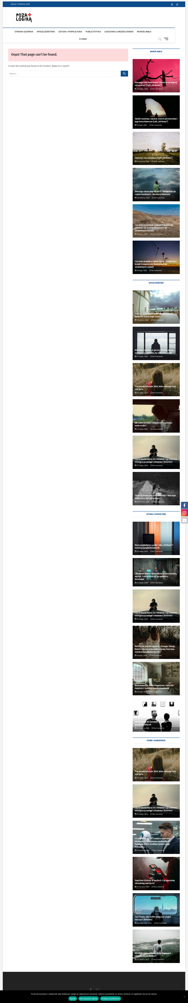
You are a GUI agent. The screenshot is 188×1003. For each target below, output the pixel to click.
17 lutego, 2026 (141, 349)
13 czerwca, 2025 (142, 952)
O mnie (153, 31)
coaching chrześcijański (114, 31)
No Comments (156, 82)
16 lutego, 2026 (141, 544)
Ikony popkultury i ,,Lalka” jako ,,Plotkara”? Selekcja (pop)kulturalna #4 (154, 539)
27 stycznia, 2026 (142, 843)
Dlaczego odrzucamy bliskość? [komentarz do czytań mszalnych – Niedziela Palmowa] (155, 185)
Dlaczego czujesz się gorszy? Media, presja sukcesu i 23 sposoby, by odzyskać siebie (154, 344)
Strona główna (19, 31)
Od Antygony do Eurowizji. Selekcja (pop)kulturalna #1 (150, 716)
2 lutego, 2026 (141, 684)
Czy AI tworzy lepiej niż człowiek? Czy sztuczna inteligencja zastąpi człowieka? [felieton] (156, 453)
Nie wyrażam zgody (88, 999)
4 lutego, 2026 (141, 118)
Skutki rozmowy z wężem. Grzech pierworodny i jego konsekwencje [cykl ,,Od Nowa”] (156, 113)
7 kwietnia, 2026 (142, 313)
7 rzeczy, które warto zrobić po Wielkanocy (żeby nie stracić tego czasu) (154, 308)
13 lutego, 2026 (141, 82)
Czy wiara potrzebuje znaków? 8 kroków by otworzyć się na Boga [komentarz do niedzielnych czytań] (154, 220)
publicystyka (88, 31)
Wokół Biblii (139, 31)
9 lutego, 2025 (141, 263)
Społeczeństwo (41, 31)
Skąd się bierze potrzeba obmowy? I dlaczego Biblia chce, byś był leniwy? (155, 489)
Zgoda (72, 999)
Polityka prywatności (111, 999)
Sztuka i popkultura (65, 31)
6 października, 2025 (143, 916)
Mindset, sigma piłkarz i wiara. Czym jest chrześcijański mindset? (153, 947)
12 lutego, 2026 (141, 385)
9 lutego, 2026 (141, 648)
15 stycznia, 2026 (142, 879)
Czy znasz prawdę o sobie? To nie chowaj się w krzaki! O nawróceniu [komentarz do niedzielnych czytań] (156, 257)
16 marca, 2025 (141, 227)
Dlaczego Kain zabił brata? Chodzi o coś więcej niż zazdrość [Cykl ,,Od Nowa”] (156, 76)
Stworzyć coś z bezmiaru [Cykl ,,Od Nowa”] (153, 150)
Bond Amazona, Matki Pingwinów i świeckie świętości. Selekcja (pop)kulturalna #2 (154, 679)
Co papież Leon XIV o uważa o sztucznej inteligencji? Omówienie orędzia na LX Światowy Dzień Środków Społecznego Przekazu (152, 835)
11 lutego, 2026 (141, 422)
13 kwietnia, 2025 (142, 190)
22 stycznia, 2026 (142, 721)
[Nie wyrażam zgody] (184, 996)
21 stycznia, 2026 (142, 154)
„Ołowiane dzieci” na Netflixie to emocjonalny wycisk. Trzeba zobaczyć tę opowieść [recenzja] (156, 569)
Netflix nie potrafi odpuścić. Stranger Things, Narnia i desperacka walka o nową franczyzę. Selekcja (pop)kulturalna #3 (155, 642)
